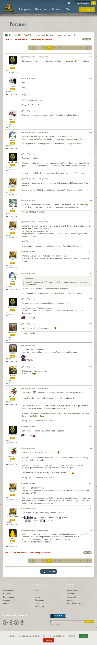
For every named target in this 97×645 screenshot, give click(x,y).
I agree (84, 636)
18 (75, 48)
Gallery (6, 603)
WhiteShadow (13, 162)
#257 (90, 448)
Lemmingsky (12, 307)
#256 (90, 426)
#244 (90, 132)
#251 (90, 299)
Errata (37, 603)
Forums (56, 9)
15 (59, 48)
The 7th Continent (21, 39)
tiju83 (12, 492)
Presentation (8, 591)
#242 (90, 78)
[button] (69, 3)
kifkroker (12, 538)
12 (44, 48)
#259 (90, 508)
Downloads (39, 600)
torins (12, 230)
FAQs (37, 591)
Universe (7, 594)
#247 (90, 200)
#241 (90, 57)
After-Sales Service (74, 603)
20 (85, 48)
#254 (90, 367)
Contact (69, 600)
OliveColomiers (13, 517)
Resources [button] (41, 9)
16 (64, 48)
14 (54, 48)
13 (49, 48)
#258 (90, 483)
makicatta (12, 65)
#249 (90, 251)
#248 (90, 222)
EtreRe (13, 375)
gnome (12, 86)
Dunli (12, 354)
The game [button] (25, 9)
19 (80, 48)
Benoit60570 (12, 187)
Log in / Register (87, 9)
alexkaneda (12, 332)
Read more (72, 636)
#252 (90, 324)
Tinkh (12, 260)
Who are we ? (72, 591)
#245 (90, 154)
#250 (90, 273)
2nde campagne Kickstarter (41, 39)
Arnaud (12, 141)
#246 (90, 179)
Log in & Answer (48, 572)
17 (70, 48)
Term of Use (71, 594)
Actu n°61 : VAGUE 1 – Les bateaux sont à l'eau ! (40, 35)
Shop (68, 9)
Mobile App (39, 606)
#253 (90, 345)
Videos (38, 594)
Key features (8, 597)
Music (37, 597)
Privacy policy (72, 597)
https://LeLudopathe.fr (77, 144)
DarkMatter (12, 397)
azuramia (12, 119)
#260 (90, 530)
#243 (90, 111)
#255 (90, 388)
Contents (7, 600)
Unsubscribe (55, 625)
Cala (13, 208)
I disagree (48, 640)
